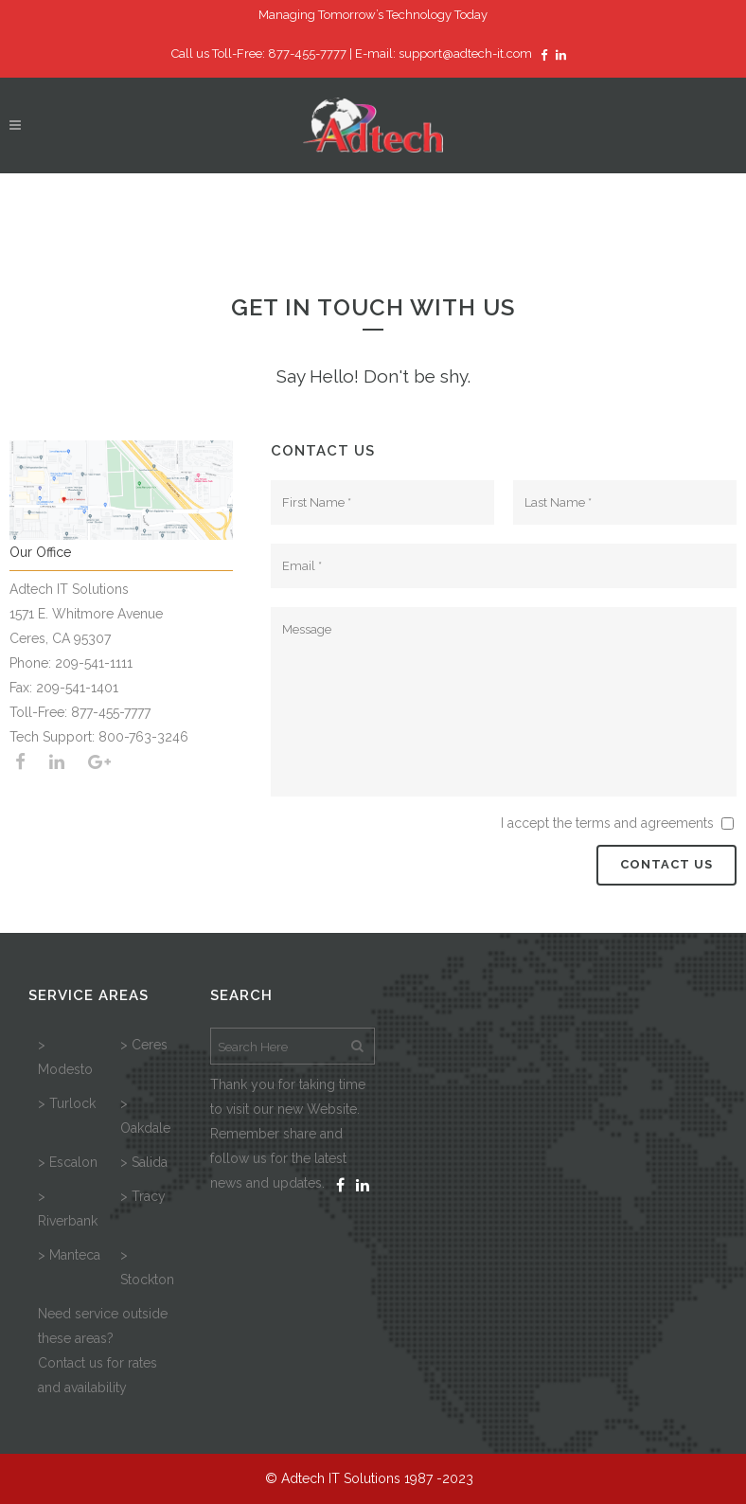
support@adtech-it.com (465, 53)
